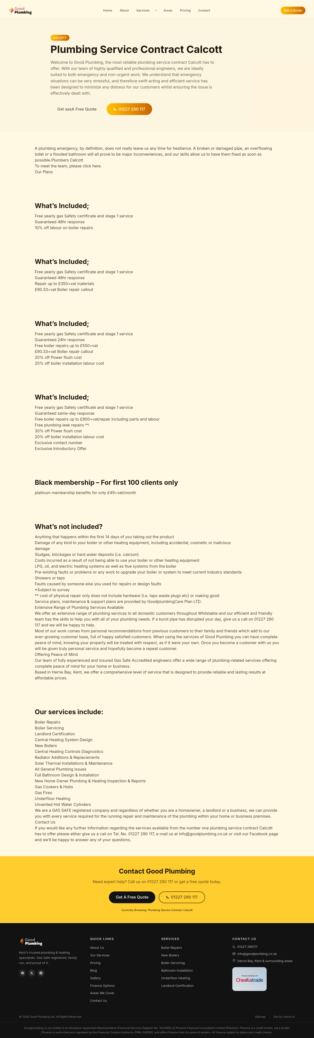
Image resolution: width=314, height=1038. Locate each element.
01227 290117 (245, 947)
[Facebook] (22, 973)
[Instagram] (41, 973)
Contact (204, 10)
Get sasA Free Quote (76, 109)
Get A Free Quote (132, 897)
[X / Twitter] (31, 973)
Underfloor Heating (175, 978)
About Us (97, 948)
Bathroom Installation (177, 970)
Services (143, 10)
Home (107, 10)
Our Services (99, 955)
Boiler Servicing (173, 963)
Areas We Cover (102, 993)
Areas (168, 10)
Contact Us (98, 1000)
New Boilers (170, 955)
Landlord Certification (177, 986)
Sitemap (260, 1016)
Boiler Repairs (171, 948)
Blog (93, 970)
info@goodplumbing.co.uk (254, 954)
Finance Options (102, 986)
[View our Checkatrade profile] (249, 979)
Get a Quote (293, 10)
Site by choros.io (284, 1016)
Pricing (185, 10)
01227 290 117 (129, 109)
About (124, 10)
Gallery (95, 978)
